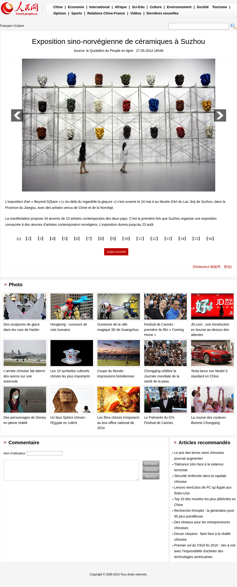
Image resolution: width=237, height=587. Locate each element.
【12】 (154, 239)
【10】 (126, 239)
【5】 (65, 239)
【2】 (28, 239)
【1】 (19, 239)
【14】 (182, 239)
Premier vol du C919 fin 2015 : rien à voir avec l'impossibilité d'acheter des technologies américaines (205, 551)
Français (5, 25)
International (99, 7)
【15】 (196, 239)
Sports (76, 13)
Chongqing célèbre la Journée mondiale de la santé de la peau (162, 376)
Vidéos (135, 13)
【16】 (210, 239)
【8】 (101, 239)
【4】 (52, 239)
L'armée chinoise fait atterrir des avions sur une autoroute (24, 376)
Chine (58, 7)
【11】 (140, 239)
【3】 (40, 239)
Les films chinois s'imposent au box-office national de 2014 (118, 423)
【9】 (113, 239)
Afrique (121, 7)
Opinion (59, 13)
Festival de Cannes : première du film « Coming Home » (164, 329)
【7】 (89, 239)
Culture (156, 7)
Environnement (179, 7)
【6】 (77, 239)
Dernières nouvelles (163, 13)
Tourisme (219, 7)
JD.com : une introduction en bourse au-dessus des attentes (210, 329)
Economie (76, 7)
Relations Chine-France (106, 13)
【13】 (168, 239)
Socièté (203, 7)
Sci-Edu (138, 7)
